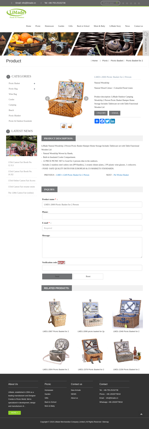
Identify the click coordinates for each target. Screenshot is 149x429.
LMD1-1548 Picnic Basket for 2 (126, 331)
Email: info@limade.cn (23, 3)
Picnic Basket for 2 (134, 60)
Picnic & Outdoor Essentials (20, 121)
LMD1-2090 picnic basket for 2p (91, 331)
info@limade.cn (112, 398)
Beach (11, 110)
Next (86, 98)
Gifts (71, 26)
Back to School (83, 26)
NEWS (73, 394)
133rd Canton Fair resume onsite (21, 187)
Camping (12, 105)
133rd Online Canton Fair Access (21, 181)
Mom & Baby (99, 26)
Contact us (138, 26)
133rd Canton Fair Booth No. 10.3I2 (20, 173)
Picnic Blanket (15, 116)
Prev (47, 98)
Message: (46, 235)
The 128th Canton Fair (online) (21, 193)
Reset (88, 276)
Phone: (45, 212)
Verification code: (50, 262)
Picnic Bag (13, 89)
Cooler (11, 99)
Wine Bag (13, 94)
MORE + (14, 413)
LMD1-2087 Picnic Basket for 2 (56, 331)
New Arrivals (76, 390)
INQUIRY (101, 113)
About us (74, 398)
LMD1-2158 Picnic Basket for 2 (126, 369)
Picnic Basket (117, 60)
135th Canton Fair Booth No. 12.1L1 (20, 163)
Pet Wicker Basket (121, 175)
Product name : (50, 199)
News (127, 26)
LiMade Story (115, 26)
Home (28, 26)
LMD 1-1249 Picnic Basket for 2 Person (72, 175)
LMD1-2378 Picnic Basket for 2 (91, 369)
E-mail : (46, 223)
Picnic (38, 26)
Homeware (49, 26)
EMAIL (115, 113)
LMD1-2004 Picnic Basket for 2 (56, 369)
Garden (61, 26)
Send (57, 276)
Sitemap (105, 422)
